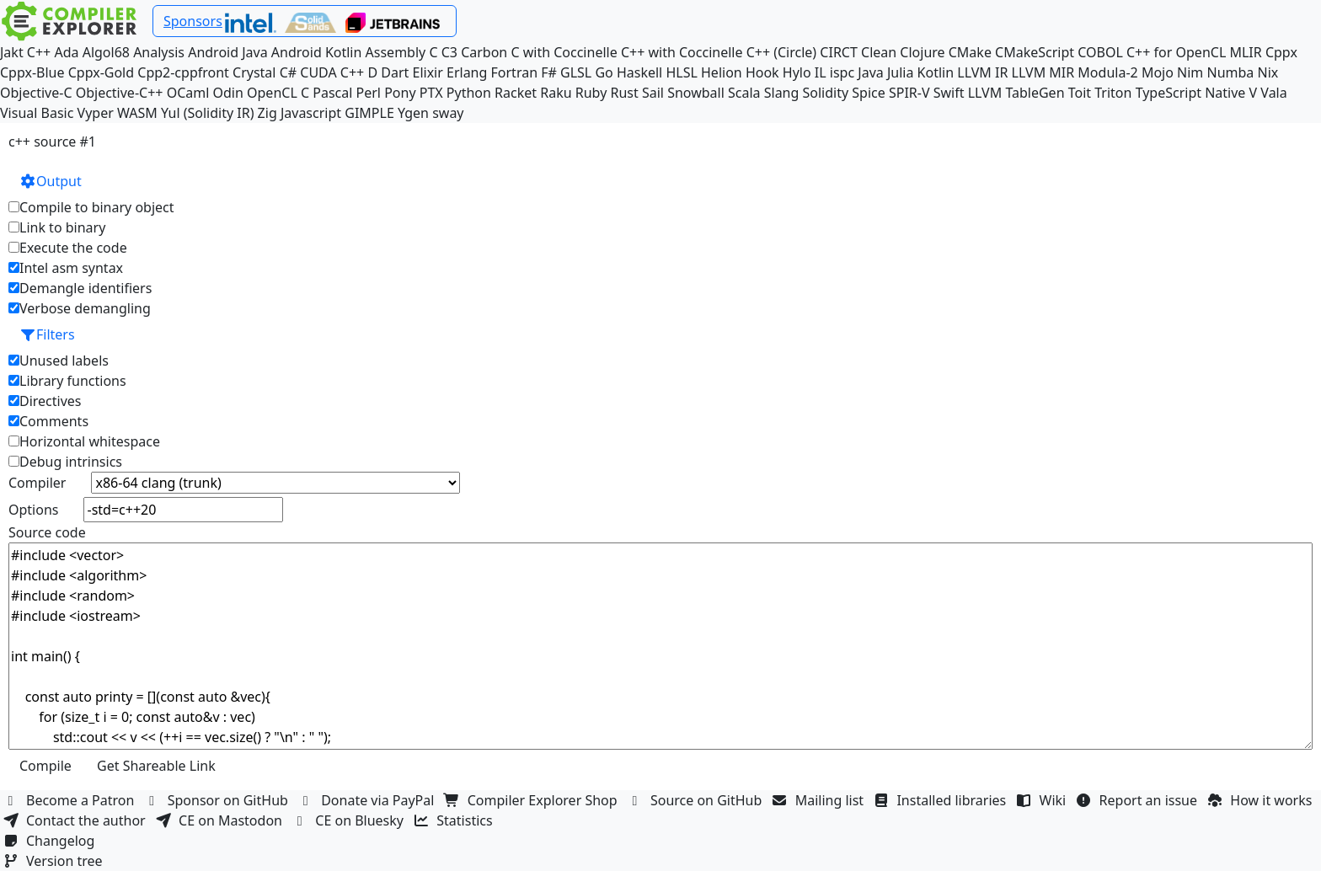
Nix (1267, 72)
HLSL (681, 72)
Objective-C (36, 92)
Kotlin (936, 72)
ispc (842, 72)
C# (288, 72)
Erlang (467, 72)
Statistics (455, 820)
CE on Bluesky (349, 820)
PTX (431, 92)
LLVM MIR (1043, 72)
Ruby (591, 92)
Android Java (228, 52)
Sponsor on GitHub (219, 800)
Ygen (413, 113)
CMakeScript (1034, 52)
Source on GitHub (696, 800)
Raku (555, 92)
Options (33, 509)
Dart (395, 72)
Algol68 (106, 52)
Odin (228, 92)
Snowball (696, 92)
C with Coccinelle (564, 52)
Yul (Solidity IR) (207, 113)
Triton (1112, 92)
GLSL (575, 72)
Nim (1190, 72)
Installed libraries (941, 800)
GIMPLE (369, 113)
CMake (970, 52)
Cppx (1281, 52)
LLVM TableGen (1016, 92)
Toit (1079, 92)
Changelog (51, 840)
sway (447, 113)
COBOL (1100, 52)
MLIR (1245, 52)
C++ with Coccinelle (682, 52)
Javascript (311, 113)
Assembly (396, 52)
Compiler (37, 482)
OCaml (188, 92)
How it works (1261, 800)
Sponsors (192, 21)
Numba (1230, 72)
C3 (449, 52)
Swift (949, 92)
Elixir (427, 72)
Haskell (639, 72)
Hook (762, 72)
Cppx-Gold (101, 72)
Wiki (1043, 800)
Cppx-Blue (32, 72)
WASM (137, 113)
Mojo (1158, 72)
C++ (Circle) (781, 52)
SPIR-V (909, 92)
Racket (516, 92)
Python (469, 92)
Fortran (514, 72)
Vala (1273, 92)
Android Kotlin (316, 52)
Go (603, 72)
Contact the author (76, 820)
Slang (782, 92)
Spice (868, 92)
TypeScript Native (1191, 92)
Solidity (826, 92)
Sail (653, 92)
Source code (47, 532)
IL (820, 72)
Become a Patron (71, 800)
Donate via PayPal (368, 800)
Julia (900, 72)
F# (549, 72)
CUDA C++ (332, 72)
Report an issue (1139, 800)
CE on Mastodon (220, 820)
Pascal (332, 92)
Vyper (96, 113)
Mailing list (820, 800)
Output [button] (50, 181)
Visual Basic (36, 113)
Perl (368, 92)
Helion (721, 72)
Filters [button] (47, 334)
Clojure (922, 52)
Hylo (797, 72)
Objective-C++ (119, 92)
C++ (39, 52)
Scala (744, 92)
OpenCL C (278, 92)
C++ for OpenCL (1176, 52)
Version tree (55, 861)
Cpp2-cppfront (183, 72)
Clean (878, 52)
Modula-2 (1107, 72)
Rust (624, 92)
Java (870, 72)
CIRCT (839, 52)
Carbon (484, 52)
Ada (66, 52)
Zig (267, 113)
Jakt (12, 52)
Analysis (159, 52)
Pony (399, 92)
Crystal (254, 72)
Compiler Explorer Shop (532, 800)
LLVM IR (982, 72)
